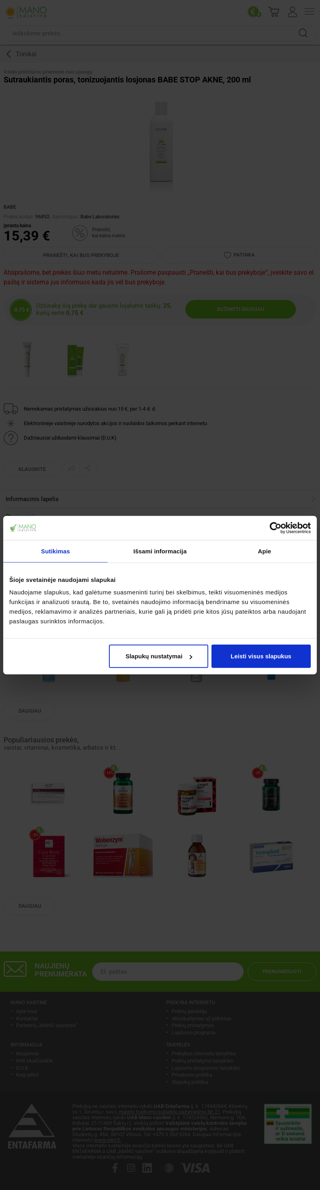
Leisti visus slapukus (261, 656)
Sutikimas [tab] (55, 550)
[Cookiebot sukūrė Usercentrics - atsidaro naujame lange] (275, 528)
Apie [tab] (264, 550)
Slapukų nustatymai (158, 656)
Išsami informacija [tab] (160, 550)
